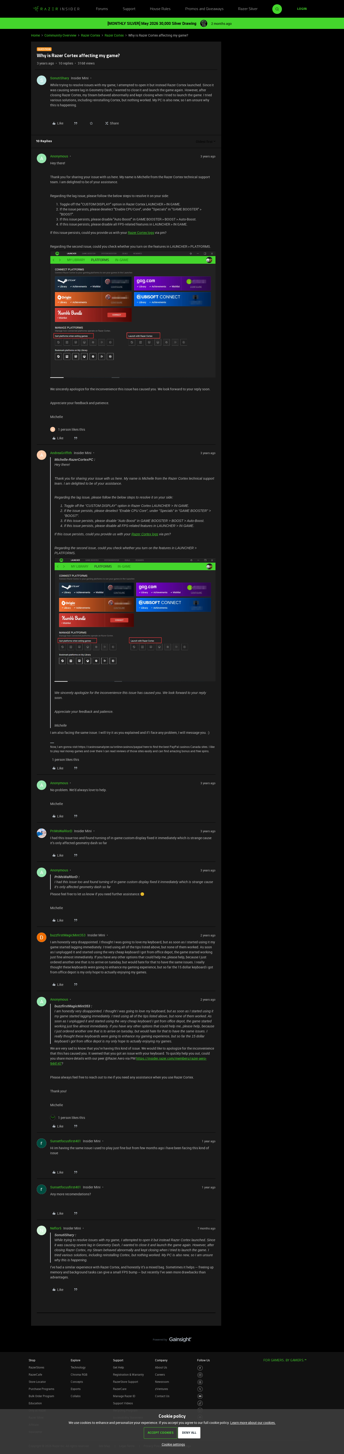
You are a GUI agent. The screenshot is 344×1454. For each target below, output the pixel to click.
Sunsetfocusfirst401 (65, 1141)
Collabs (76, 1396)
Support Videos (123, 1403)
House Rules (160, 9)
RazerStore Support (125, 1382)
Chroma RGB (79, 1374)
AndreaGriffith (61, 453)
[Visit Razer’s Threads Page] (200, 1382)
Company (161, 1360)
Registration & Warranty (128, 1374)
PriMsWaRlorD (61, 831)
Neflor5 (55, 1228)
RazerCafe (35, 1374)
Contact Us (162, 1396)
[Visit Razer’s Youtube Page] (200, 1396)
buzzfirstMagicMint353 (68, 935)
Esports (76, 1389)
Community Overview (60, 35)
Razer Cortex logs (141, 232)
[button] (302, 9)
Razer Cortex (90, 35)
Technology (78, 1367)
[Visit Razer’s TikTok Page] (200, 1403)
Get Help (118, 1367)
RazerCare (119, 1389)
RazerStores (36, 1367)
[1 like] (67, 429)
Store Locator (37, 1382)
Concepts (77, 1382)
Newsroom (162, 1382)
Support (129, 9)
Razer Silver (248, 9)
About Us (161, 1367)
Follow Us (203, 1360)
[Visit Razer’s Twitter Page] (200, 1389)
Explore (75, 1360)
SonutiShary (59, 78)
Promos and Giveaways (204, 9)
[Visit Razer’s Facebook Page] (200, 1368)
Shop (32, 1360)
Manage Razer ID (124, 1396)
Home (35, 35)
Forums (102, 9)
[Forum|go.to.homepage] (56, 9)
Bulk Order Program (41, 1396)
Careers (160, 1374)
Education (35, 1403)
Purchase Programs (41, 1389)
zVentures (161, 1389)
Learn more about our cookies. (253, 1422)
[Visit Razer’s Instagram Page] (200, 1375)
